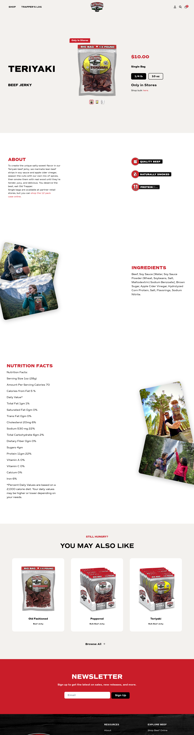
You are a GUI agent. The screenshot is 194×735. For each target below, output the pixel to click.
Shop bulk (140, 90)
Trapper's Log (31, 7)
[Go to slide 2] (97, 102)
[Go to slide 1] (91, 102)
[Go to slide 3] (102, 102)
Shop (12, 7)
